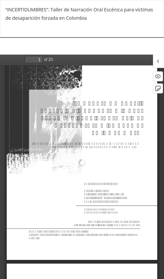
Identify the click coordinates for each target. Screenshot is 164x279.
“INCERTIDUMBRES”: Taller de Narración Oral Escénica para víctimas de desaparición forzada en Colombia (79, 13)
